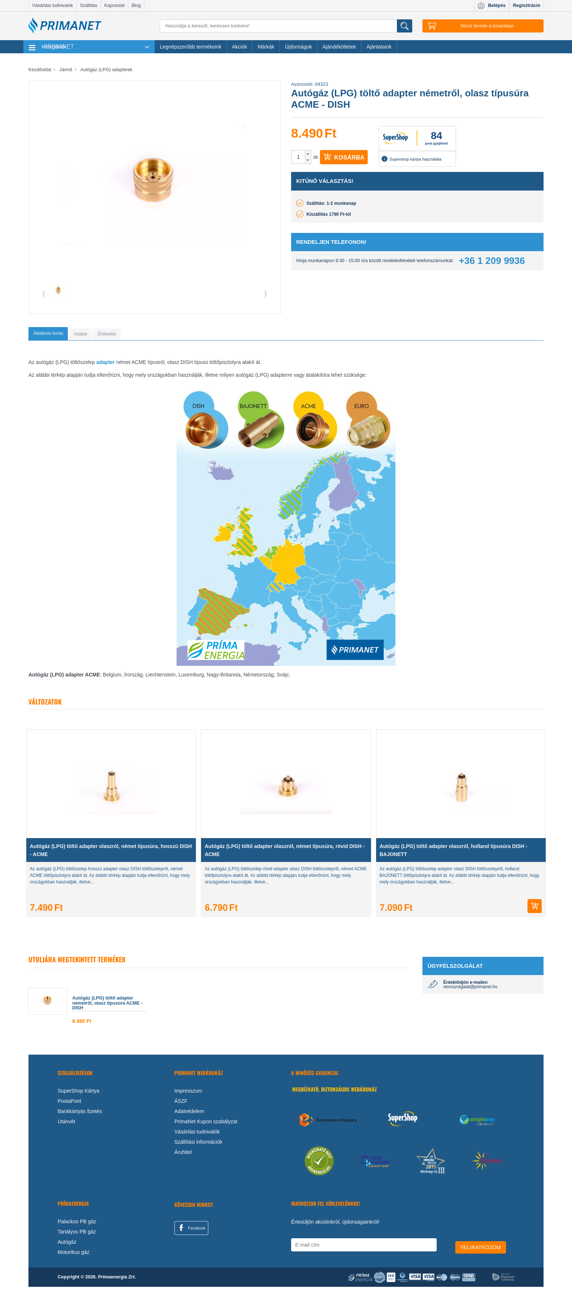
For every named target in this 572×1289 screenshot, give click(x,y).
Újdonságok (298, 47)
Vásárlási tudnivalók (52, 5)
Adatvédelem (189, 1113)
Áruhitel (183, 1154)
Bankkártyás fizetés (80, 1113)
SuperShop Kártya (78, 1093)
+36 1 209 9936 (492, 260)
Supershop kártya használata (411, 158)
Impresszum (188, 1093)
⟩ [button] (265, 293)
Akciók (239, 47)
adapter (105, 364)
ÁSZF (181, 1103)
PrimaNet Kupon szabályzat (205, 1123)
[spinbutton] (298, 156)
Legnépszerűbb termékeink (190, 47)
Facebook (191, 1229)
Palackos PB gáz (77, 1224)
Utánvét (66, 1123)
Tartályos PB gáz (77, 1234)
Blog (136, 5)
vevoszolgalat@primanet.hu (470, 988)
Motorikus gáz (73, 1254)
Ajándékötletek (339, 47)
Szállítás (88, 5)
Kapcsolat (114, 5)
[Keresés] (286, 25)
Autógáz (67, 1244)
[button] (308, 153)
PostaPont (69, 1103)
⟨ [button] (43, 293)
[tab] (57, 334)
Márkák (266, 47)
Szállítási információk (198, 1144)
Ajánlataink (379, 47)
